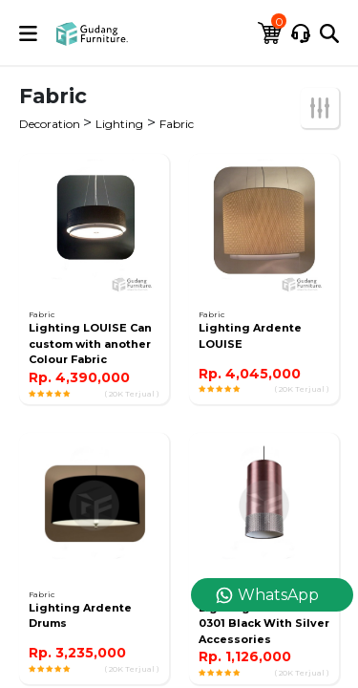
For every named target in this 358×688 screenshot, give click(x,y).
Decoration (51, 124)
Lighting (119, 124)
